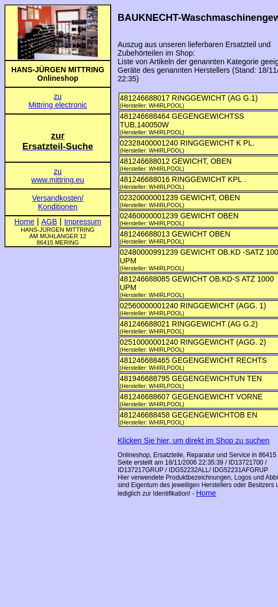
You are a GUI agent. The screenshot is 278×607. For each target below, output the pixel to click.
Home (206, 493)
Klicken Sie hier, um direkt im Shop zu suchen (193, 440)
